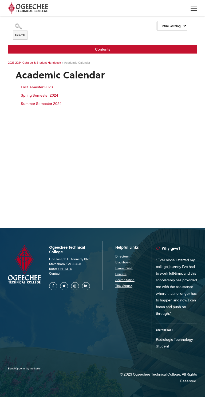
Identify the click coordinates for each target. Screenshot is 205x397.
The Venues (123, 285)
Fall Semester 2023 (37, 87)
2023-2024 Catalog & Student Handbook (34, 62)
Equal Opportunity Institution (24, 368)
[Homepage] (28, 8)
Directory (122, 256)
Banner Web (124, 268)
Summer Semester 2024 (41, 103)
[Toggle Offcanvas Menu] (194, 8)
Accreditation (125, 279)
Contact (54, 273)
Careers (121, 273)
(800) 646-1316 (60, 268)
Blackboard (123, 262)
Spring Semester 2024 (39, 95)
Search (20, 34)
